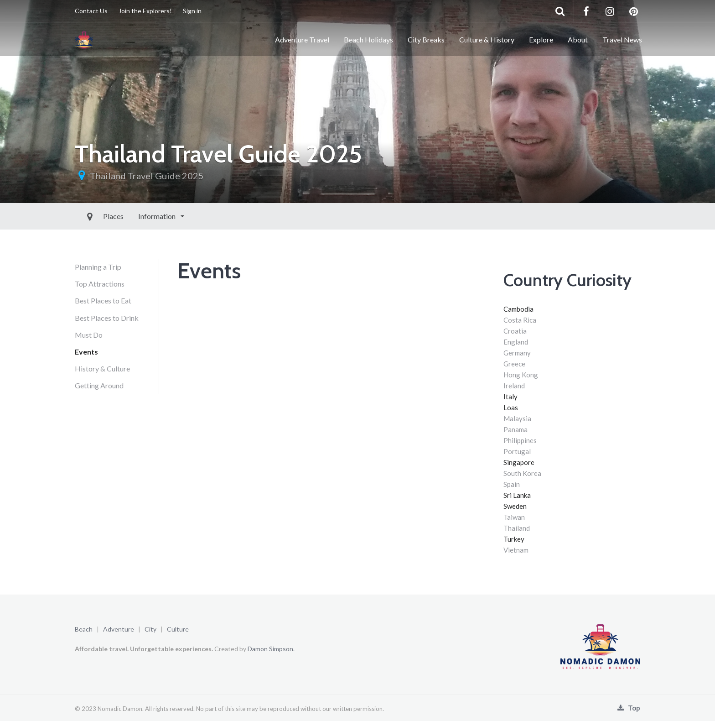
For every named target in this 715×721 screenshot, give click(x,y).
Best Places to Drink (107, 317)
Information (136, 216)
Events (86, 351)
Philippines (520, 440)
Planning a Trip (98, 266)
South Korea (522, 473)
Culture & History (486, 39)
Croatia (515, 331)
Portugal (517, 451)
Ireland (514, 385)
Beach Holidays (368, 39)
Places (92, 216)
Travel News (622, 39)
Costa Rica (519, 320)
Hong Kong (520, 375)
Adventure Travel (302, 39)
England (515, 342)
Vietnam (515, 550)
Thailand (516, 528)
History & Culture (102, 368)
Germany (517, 353)
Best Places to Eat (103, 300)
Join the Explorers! (145, 11)
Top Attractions (99, 283)
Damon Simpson (270, 649)
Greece (514, 364)
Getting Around (99, 385)
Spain (511, 484)
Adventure (118, 629)
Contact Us (91, 11)
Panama (515, 429)
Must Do (89, 334)
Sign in (192, 11)
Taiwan (514, 517)
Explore (541, 39)
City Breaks (426, 39)
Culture (178, 629)
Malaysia (517, 418)
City (150, 629)
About (578, 39)
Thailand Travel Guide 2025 (147, 175)
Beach (84, 629)
